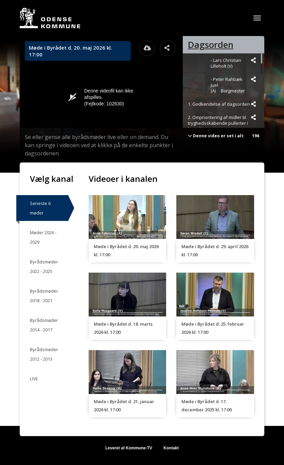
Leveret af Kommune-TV (128, 448)
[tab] (223, 44)
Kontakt (171, 448)
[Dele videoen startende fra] (253, 60)
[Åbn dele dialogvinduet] (168, 48)
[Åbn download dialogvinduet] (147, 48)
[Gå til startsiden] (50, 18)
